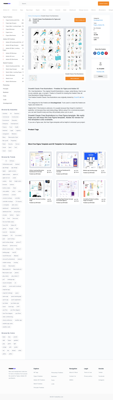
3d (6, 160)
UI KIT (18, 306)
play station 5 (15, 276)
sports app (5, 299)
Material (16, 255)
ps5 (4, 279)
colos (19, 191)
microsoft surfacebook (9, 259)
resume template (7, 282)
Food (10, 127)
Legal (11, 130)
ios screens (18, 235)
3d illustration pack (7, 164)
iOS (11, 235)
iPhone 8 (5, 245)
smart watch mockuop (15, 286)
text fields (5, 303)
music (4, 266)
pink (10, 347)
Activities (5, 113)
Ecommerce (6, 120)
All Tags (36, 372)
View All (100, 76)
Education (14, 120)
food (8, 218)
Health (16, 127)
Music (4, 137)
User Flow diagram (8, 313)
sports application (16, 299)
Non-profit (5, 140)
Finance (5, 127)
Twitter (101, 372)
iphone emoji (13, 245)
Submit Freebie (103, 3)
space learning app (16, 296)
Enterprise (5, 123)
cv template (6, 205)
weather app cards (8, 323)
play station (6, 276)
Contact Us (72, 376)
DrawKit (35, 22)
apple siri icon (6, 177)
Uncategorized (36, 16)
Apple (4, 171)
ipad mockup (11, 238)
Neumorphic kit (7, 269)
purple (16, 347)
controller (17, 198)
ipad (4, 238)
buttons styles (6, 188)
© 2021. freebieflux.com (56, 396)
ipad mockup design (8, 242)
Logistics (18, 130)
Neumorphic (12, 266)
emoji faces (17, 211)
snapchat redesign (7, 293)
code (52, 384)
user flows (18, 313)
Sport (10, 147)
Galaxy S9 (13, 225)
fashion (12, 215)
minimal (20, 259)
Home (29, 16)
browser (5, 184)
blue (9, 337)
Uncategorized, (98, 20)
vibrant (14, 350)
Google (11, 228)
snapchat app (6, 289)
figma (17, 215)
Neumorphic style (7, 272)
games (4, 228)
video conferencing (8, 316)
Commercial (6, 117)
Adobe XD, (101, 25)
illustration (12, 232)
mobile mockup (7, 262)
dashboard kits (15, 208)
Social (4, 147)
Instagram (5, 235)
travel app (11, 306)
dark (4, 340)
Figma (9, 340)
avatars (5, 181)
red (3, 350)
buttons (12, 184)
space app (5, 296)
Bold (10, 181)
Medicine (14, 133)
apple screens (12, 171)
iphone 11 (18, 242)
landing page (6, 252)
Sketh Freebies (38, 383)
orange (4, 347)
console (14, 194)
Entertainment (14, 123)
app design (6, 167)
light (15, 343)
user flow (5, 310)
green (9, 343)
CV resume (19, 201)
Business (17, 113)
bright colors (18, 181)
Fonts (53, 380)
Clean (14, 188)
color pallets (6, 191)
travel (4, 150)
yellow (4, 353)
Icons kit (5, 232)
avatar (14, 177)
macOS (14, 252)
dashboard (5, 208)
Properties (13, 140)
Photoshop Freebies (57, 372)
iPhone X (18, 249)
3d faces (12, 160)
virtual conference (7, 320)
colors (13, 191)
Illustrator (54, 376)
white (19, 350)
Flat (3, 218)
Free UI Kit (5, 225)
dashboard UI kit (7, 211)
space (17, 293)
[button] (31, 51)
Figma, (96, 25)
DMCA (71, 380)
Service (17, 144)
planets (17, 272)
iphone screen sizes (8, 249)
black (4, 337)
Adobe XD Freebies (39, 380)
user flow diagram (15, 310)
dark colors (15, 205)
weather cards (6, 327)
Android (17, 164)
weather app (18, 320)
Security (10, 144)
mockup (16, 262)
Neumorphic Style (13, 137)
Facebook (101, 376)
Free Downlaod (80, 20)
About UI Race (73, 372)
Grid (17, 228)
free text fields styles (8, 221)
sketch (4, 286)
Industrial (5, 130)
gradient (16, 340)
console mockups (7, 198)
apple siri (15, 174)
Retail (4, 144)
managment (6, 133)
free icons (15, 218)
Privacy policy (88, 376)
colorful (15, 337)
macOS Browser (7, 255)
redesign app (11, 279)
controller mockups (8, 201)
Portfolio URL (100, 72)
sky (8, 350)
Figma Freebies (38, 376)
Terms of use (88, 372)
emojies (5, 215)
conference (6, 194)
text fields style (15, 303)
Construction (15, 117)
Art (11, 113)
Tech (15, 147)
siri (15, 282)
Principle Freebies (39, 387)
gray (4, 343)
